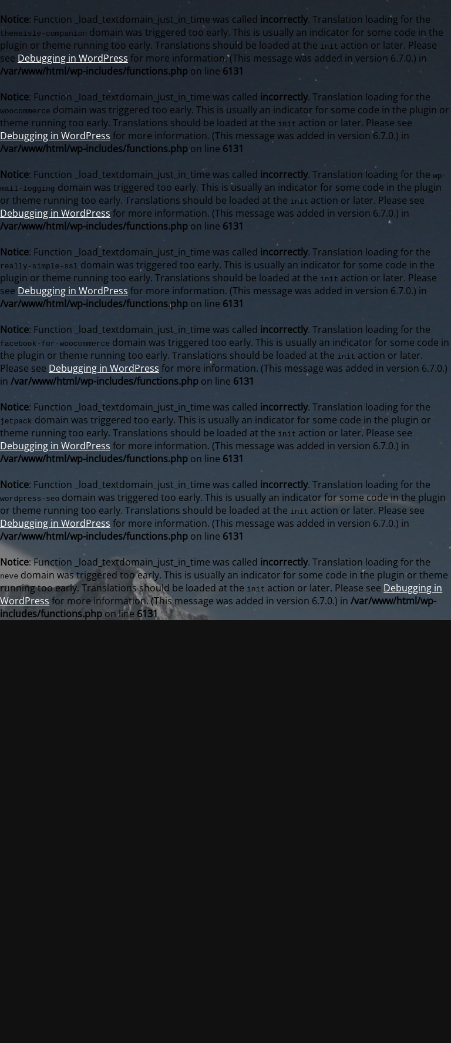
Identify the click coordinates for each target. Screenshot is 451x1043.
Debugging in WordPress (73, 58)
